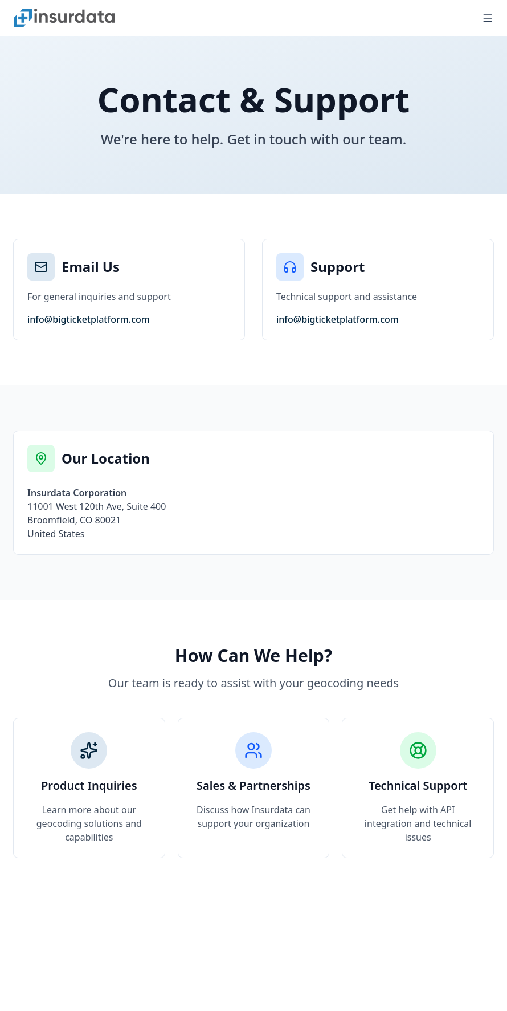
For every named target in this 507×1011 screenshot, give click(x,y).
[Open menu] (488, 18)
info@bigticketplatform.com (88, 319)
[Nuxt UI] (64, 18)
